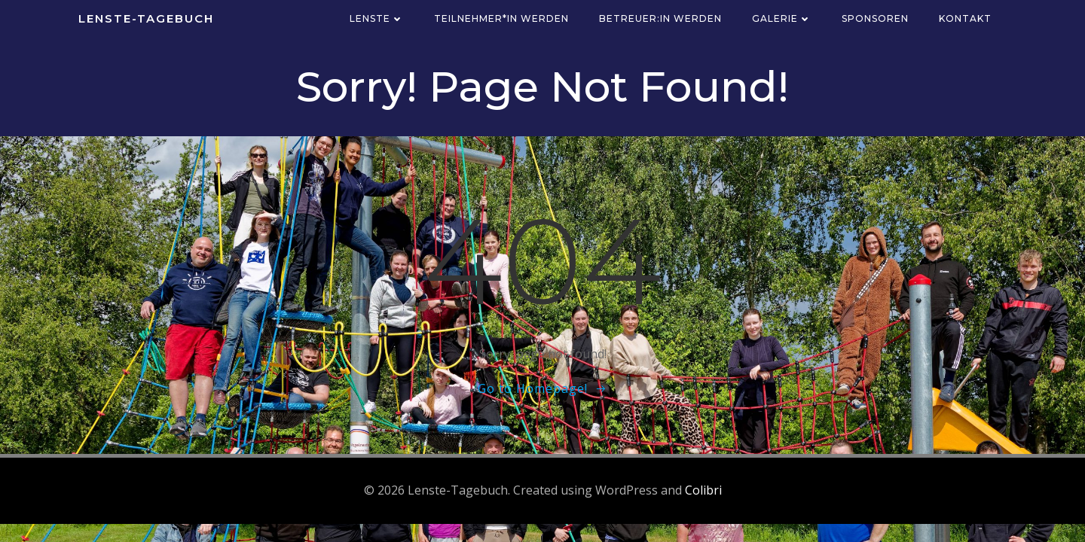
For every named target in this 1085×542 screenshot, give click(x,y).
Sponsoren (875, 18)
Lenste (377, 18)
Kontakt (965, 18)
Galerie (781, 18)
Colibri (703, 490)
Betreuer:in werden (660, 18)
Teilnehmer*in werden (501, 18)
